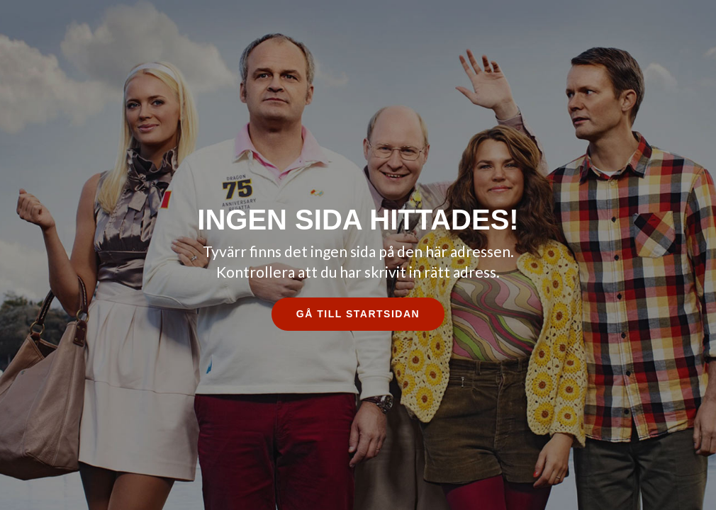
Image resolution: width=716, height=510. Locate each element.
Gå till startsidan (358, 313)
